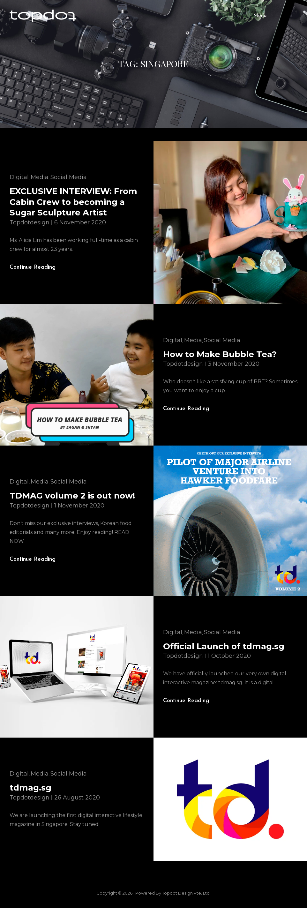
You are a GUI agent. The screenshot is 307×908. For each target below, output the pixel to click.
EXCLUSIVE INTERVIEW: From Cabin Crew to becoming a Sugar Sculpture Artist (73, 202)
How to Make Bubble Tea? (220, 354)
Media (40, 177)
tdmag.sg (30, 788)
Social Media (68, 177)
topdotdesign (29, 222)
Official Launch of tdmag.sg (223, 646)
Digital (19, 177)
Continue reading (38, 267)
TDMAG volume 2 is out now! (72, 496)
